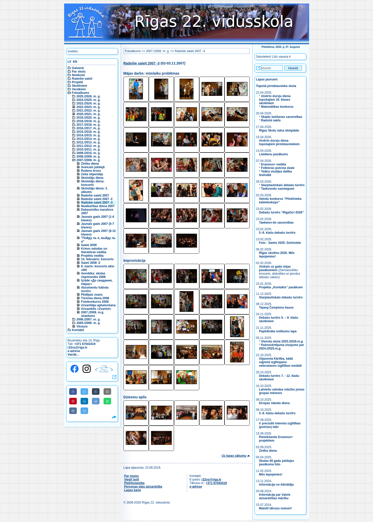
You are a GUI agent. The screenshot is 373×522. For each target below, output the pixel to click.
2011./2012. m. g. (89, 146)
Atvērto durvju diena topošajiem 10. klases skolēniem (275, 99)
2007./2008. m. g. (89, 160)
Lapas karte (132, 490)
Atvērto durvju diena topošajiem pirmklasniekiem (279, 142)
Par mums (131, 476)
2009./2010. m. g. (89, 153)
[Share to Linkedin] (84, 401)
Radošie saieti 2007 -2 (97, 199)
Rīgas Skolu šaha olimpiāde (279, 130)
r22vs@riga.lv (77, 347)
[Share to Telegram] (84, 410)
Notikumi (78, 75)
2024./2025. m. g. (89, 100)
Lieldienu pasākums (273, 154)
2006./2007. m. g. (89, 319)
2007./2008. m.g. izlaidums (92, 314)
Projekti (77, 82)
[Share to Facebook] (73, 391)
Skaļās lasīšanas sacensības (281, 117)
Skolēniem (79, 86)
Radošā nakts (271, 120)
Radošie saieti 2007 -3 (97, 202)
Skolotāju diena (92, 178)
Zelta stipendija (92, 174)
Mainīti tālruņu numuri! (275, 508)
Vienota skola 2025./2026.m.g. (282, 341)
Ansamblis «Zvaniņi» (96, 309)
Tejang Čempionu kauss (276, 307)
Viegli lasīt (131, 479)
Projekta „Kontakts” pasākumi (281, 287)
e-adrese (74, 351)
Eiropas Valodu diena (274, 403)
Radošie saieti (82, 78)
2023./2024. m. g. (89, 103)
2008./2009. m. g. (89, 156)
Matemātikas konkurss (277, 106)
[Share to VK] (73, 410)
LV (69, 61)
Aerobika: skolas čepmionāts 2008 (93, 275)
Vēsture (82, 326)
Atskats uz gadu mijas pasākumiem (275, 268)
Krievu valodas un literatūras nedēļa (94, 250)
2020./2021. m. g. (89, 114)
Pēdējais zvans (92, 294)
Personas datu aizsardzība (143, 486)
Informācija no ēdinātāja (276, 484)
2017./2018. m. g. (89, 124)
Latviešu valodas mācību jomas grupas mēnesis (282, 391)
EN (75, 61)
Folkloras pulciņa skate (278, 168)
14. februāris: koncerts (97, 259)
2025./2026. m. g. (89, 96)
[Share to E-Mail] (107, 391)
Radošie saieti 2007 (95, 195)
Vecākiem (79, 89)
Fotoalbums (80, 93)
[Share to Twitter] (84, 391)
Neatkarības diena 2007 (98, 206)
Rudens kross (91, 170)
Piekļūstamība (134, 483)
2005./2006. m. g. (89, 323)
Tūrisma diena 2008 (95, 298)
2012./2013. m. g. (89, 142)
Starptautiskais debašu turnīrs (283, 185)
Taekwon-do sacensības (276, 222)
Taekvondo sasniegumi (278, 188)
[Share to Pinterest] (73, 401)
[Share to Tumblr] (96, 391)
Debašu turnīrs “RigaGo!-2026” (281, 212)
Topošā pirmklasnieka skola (276, 86)
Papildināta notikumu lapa (278, 331)
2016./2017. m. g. (89, 128)
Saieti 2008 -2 (90, 263)
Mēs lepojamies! (271, 474)
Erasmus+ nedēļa (273, 164)
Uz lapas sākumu (234, 456)
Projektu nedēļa (92, 255)
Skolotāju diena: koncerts (93, 183)
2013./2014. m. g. (89, 139)
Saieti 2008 (89, 245)
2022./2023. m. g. (89, 107)
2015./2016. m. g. (89, 132)
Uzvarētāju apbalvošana (98, 305)
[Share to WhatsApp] (107, 401)
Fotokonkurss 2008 (95, 301)
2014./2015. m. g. (89, 135)
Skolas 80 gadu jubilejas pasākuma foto (276, 462)
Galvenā (78, 68)
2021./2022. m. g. (89, 110)
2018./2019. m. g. (89, 121)
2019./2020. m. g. (89, 117)
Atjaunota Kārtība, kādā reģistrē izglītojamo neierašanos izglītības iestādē (280, 362)
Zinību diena (90, 163)
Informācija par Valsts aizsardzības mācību (274, 496)
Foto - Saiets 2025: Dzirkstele (280, 243)
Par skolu (79, 71)
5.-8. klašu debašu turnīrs (277, 232)
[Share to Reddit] (96, 401)
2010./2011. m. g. (89, 149)
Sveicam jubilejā (93, 167)
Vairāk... (73, 354)
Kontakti (78, 330)
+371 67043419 (84, 344)
